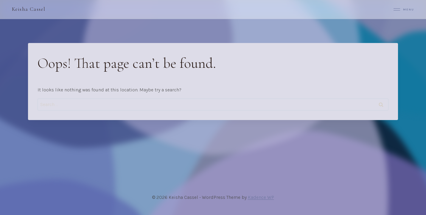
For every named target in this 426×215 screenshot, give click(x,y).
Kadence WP (261, 197)
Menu (404, 9)
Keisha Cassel (28, 9)
